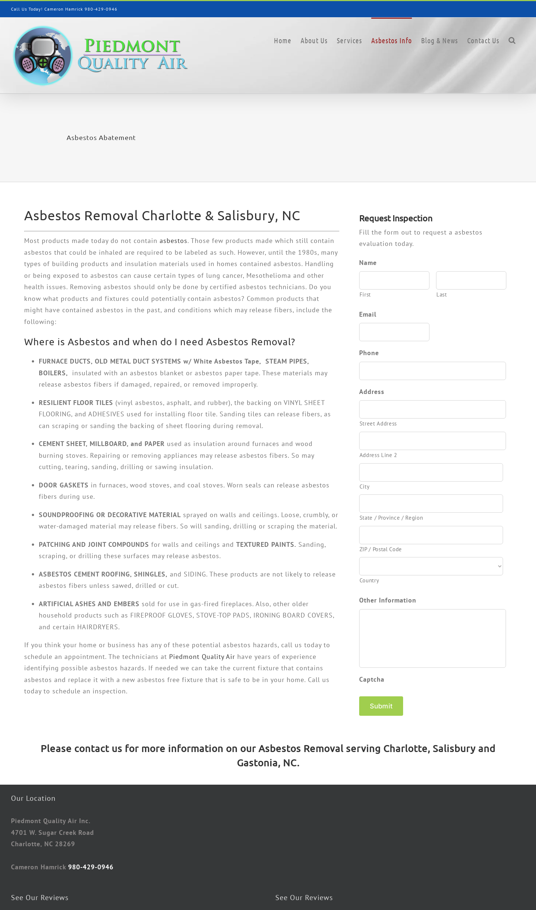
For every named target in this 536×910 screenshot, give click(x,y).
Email (367, 314)
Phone (369, 353)
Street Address (378, 423)
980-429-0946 (101, 9)
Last (441, 294)
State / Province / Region (391, 517)
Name (368, 262)
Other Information (387, 600)
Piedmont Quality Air (202, 656)
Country (369, 580)
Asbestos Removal (300, 746)
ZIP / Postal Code (381, 549)
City (365, 486)
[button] (512, 40)
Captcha (371, 679)
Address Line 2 (378, 455)
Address (371, 391)
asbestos (173, 240)
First (365, 294)
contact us (98, 746)
